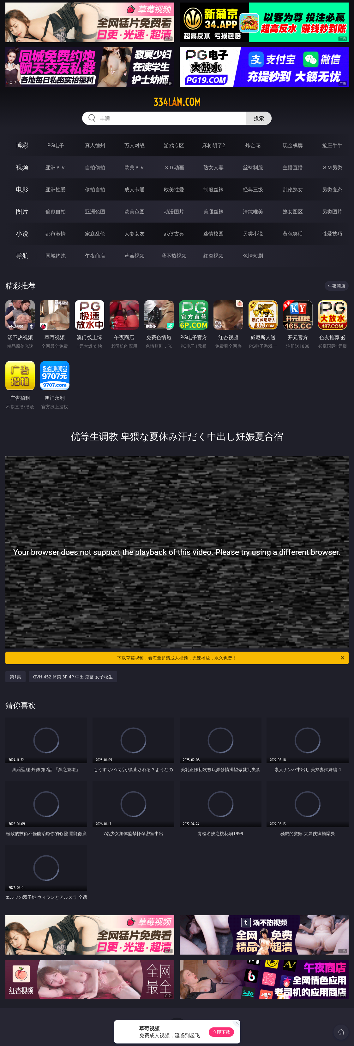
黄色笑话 (293, 233)
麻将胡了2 (213, 145)
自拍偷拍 (95, 167)
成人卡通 (134, 189)
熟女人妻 (213, 167)
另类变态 (332, 189)
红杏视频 (213, 255)
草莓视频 (134, 255)
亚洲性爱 (55, 189)
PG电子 (55, 145)
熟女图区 (293, 211)
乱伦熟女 (293, 189)
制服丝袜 (213, 189)
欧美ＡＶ (134, 167)
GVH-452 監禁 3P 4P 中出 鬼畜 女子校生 (73, 677)
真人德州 (95, 145)
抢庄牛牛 (332, 145)
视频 (22, 167)
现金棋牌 (293, 145)
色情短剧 (253, 255)
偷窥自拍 (55, 211)
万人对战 (134, 145)
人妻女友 (134, 233)
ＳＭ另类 (332, 167)
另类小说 (253, 233)
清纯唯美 (253, 211)
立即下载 (221, 1032)
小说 (22, 233)
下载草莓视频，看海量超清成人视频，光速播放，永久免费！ (231, 658)
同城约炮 (55, 255)
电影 (22, 189)
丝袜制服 (253, 167)
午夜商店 (95, 255)
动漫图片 (174, 211)
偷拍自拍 (95, 189)
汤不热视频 (174, 255)
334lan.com (177, 102)
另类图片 (332, 211)
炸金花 (253, 145)
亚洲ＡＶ (55, 167)
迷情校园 (213, 233)
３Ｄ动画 (174, 167)
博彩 (22, 145)
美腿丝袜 (213, 211)
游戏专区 (174, 145)
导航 (22, 255)
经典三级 (253, 189)
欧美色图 (134, 211)
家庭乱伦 (95, 233)
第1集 (15, 677)
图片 (22, 211)
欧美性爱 (174, 189)
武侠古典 (174, 233)
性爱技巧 (332, 233)
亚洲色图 (95, 211)
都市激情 (55, 233)
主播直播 (293, 167)
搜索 (259, 118)
